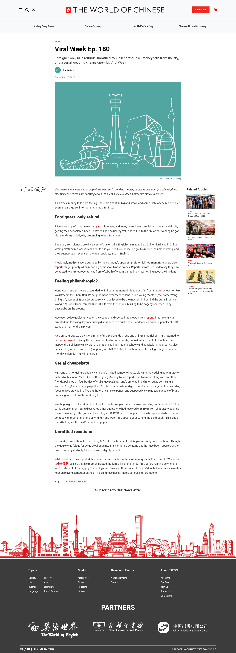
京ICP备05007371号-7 (206, 649)
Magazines (83, 577)
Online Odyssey (93, 26)
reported (151, 317)
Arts (46, 582)
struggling (95, 226)
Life (30, 582)
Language (33, 591)
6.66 (101, 386)
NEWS (58, 42)
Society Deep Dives (43, 26)
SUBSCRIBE (200, 10)
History (47, 577)
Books (81, 582)
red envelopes (81, 349)
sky (159, 290)
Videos (81, 591)
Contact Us (166, 596)
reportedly (61, 267)
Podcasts (82, 587)
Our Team (165, 582)
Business (33, 587)
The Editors (68, 70)
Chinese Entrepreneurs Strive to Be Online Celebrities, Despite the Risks (200, 291)
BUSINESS (191, 286)
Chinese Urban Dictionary (192, 26)
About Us (165, 577)
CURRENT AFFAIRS (76, 481)
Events (114, 582)
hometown (65, 340)
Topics (32, 570)
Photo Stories (51, 591)
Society (32, 577)
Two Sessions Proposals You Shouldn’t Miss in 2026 (199, 215)
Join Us (164, 587)
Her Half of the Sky (143, 26)
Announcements (119, 577)
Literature (49, 587)
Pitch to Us (166, 591)
